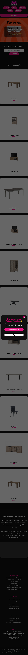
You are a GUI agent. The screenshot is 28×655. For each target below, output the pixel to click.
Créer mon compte (14, 329)
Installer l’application (14, 335)
